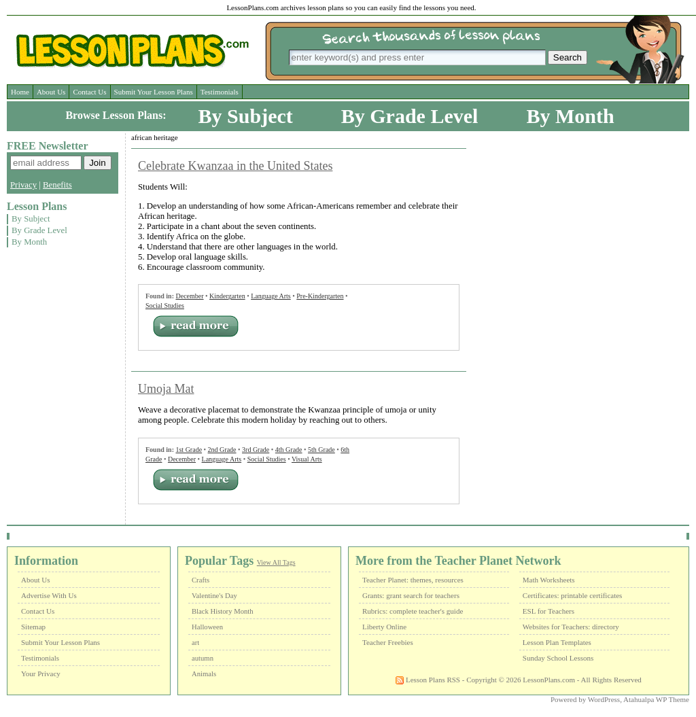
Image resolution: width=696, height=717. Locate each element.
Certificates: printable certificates (573, 595)
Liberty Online (384, 627)
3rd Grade (255, 449)
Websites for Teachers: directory (571, 627)
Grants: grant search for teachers (410, 595)
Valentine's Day (214, 595)
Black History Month (223, 611)
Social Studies (164, 305)
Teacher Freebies (387, 642)
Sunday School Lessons (558, 658)
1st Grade (188, 449)
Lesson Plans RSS (428, 680)
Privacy (23, 185)
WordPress (604, 699)
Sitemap (33, 627)
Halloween (207, 627)
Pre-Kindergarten (319, 296)
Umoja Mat (166, 389)
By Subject (245, 116)
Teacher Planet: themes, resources (413, 580)
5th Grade (321, 449)
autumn (202, 658)
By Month (570, 116)
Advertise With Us (49, 595)
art (195, 642)
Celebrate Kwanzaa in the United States (235, 166)
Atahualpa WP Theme (656, 699)
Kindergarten (227, 296)
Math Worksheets (549, 580)
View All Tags (276, 562)
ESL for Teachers (548, 611)
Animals (204, 674)
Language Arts (271, 296)
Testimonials (220, 92)
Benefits (57, 185)
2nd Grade (222, 449)
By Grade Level (409, 116)
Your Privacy (40, 673)
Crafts (200, 580)
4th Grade (288, 449)
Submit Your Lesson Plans (153, 92)
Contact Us (89, 92)
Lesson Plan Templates (557, 642)
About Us (51, 92)
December (189, 296)
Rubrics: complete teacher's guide (412, 611)
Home (20, 92)
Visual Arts (307, 459)
